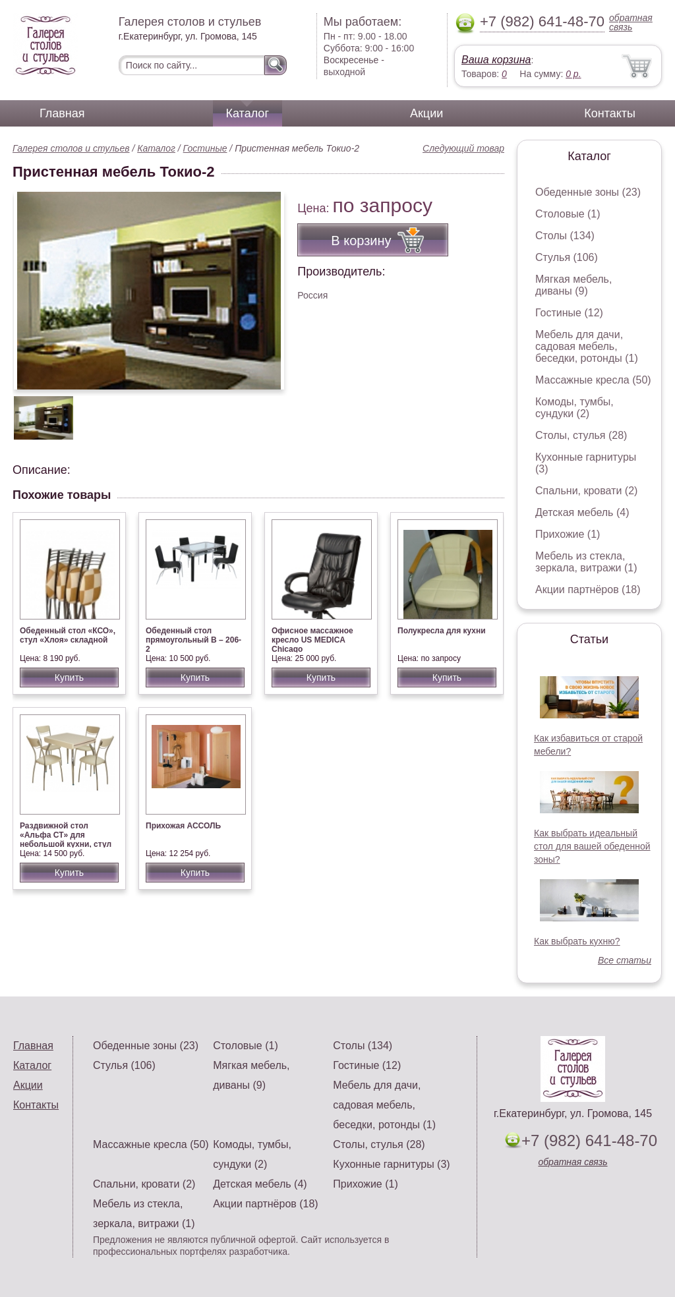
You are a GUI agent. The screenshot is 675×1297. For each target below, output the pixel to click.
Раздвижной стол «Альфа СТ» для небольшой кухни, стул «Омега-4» (65, 839)
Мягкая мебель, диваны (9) (573, 285)
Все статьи (624, 960)
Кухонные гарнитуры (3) (391, 1164)
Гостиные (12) (569, 312)
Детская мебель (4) (582, 512)
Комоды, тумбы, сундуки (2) (574, 407)
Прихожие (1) (567, 534)
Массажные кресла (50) (593, 380)
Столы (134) (565, 235)
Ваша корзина (496, 59)
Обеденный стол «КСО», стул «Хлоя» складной (67, 635)
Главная (62, 113)
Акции (426, 113)
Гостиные (205, 148)
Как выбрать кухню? (577, 941)
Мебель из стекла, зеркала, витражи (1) (586, 561)
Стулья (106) (566, 257)
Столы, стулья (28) (581, 435)
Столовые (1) (568, 213)
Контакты (609, 113)
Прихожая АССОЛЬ (183, 825)
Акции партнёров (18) (588, 589)
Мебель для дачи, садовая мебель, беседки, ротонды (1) (586, 346)
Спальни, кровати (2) (586, 490)
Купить (69, 677)
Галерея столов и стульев (71, 148)
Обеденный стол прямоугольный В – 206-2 (193, 640)
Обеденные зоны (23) (588, 192)
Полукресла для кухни (441, 630)
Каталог (247, 113)
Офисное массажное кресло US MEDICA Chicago (312, 640)
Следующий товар (463, 148)
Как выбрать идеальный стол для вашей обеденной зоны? (592, 846)
